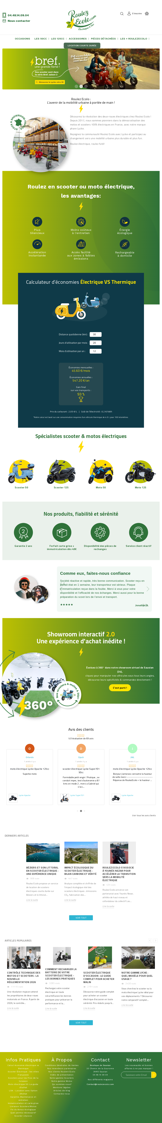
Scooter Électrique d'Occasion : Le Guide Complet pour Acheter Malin (98, 977)
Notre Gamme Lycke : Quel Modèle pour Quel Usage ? (137, 975)
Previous (150, 941)
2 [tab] (81, 86)
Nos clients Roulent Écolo (61, 1072)
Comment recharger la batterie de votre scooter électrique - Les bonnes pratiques (61, 974)
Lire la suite (32, 900)
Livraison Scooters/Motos (23, 1106)
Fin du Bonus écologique (23, 1109)
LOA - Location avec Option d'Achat (23, 1092)
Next (155, 941)
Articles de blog (61, 1091)
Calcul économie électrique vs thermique (23, 1067)
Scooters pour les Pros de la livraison (23, 1079)
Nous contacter (19, 20)
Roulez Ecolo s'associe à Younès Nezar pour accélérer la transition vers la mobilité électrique (119, 874)
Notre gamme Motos (61, 1081)
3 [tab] (85, 86)
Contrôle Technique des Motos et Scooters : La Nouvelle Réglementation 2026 (23, 977)
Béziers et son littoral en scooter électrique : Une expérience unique (42, 870)
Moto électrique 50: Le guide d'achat (23, 1086)
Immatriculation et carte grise (23, 1103)
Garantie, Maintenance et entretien (23, 1098)
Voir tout (81, 918)
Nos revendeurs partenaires (61, 1068)
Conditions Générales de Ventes (61, 1065)
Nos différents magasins (100, 1079)
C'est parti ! (120, 687)
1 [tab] (76, 86)
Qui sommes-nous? (62, 1084)
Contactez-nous (62, 1094)
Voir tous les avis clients (144, 815)
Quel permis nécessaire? (23, 1113)
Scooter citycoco (23, 1116)
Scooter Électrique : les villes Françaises (23, 1073)
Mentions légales (62, 1087)
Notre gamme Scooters (62, 1078)
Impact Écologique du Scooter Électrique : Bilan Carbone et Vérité (80, 870)
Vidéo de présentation (62, 1075)
